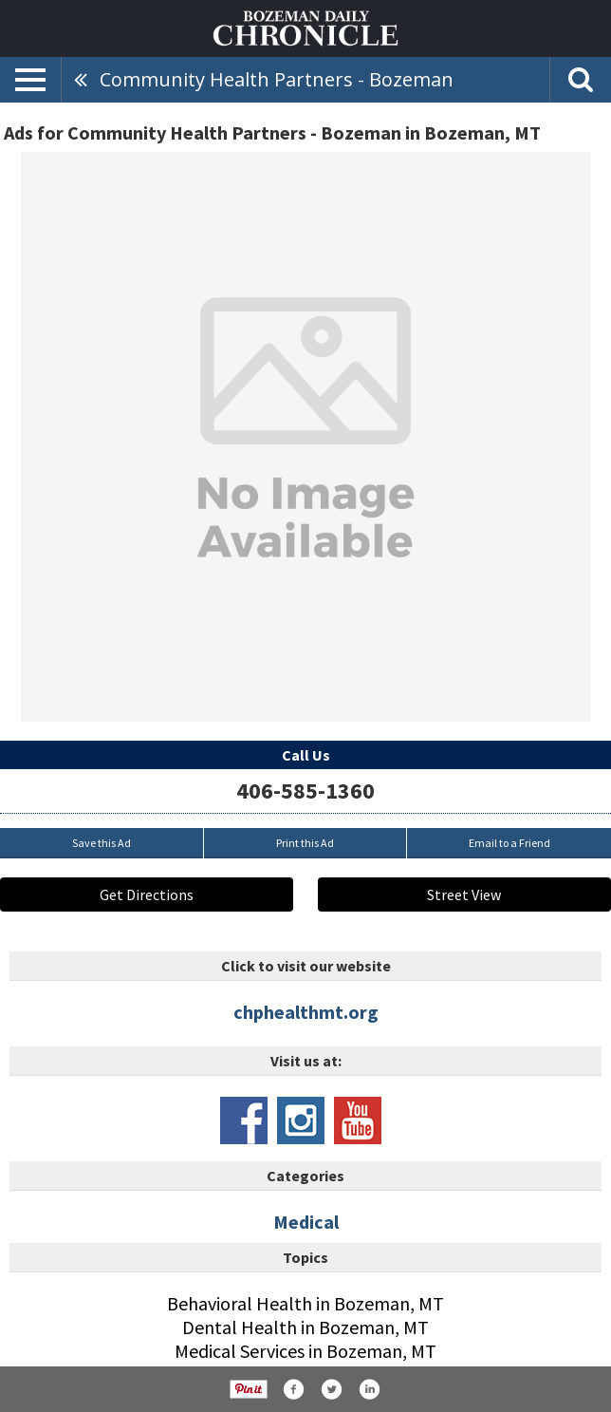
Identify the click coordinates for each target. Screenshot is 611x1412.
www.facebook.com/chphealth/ (244, 1120)
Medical (306, 1221)
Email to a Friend (509, 843)
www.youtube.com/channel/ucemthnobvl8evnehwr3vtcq (357, 1120)
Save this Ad (101, 843)
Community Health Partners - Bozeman (277, 79)
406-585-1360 (305, 790)
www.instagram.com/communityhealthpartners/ (300, 1120)
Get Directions (147, 894)
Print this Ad (305, 843)
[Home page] (305, 26)
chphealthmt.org (306, 1012)
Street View (464, 894)
